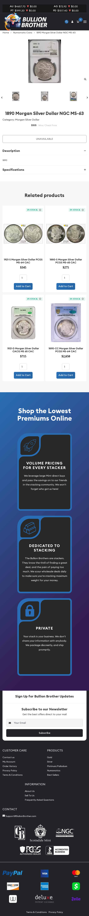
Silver (50, 761)
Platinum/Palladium (57, 766)
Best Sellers (53, 774)
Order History (9, 766)
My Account (8, 761)
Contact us (8, 757)
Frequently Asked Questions (39, 799)
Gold (49, 757)
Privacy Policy (9, 770)
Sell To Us (29, 795)
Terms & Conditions (12, 774)
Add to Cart (23, 286)
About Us (30, 791)
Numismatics (53, 770)
